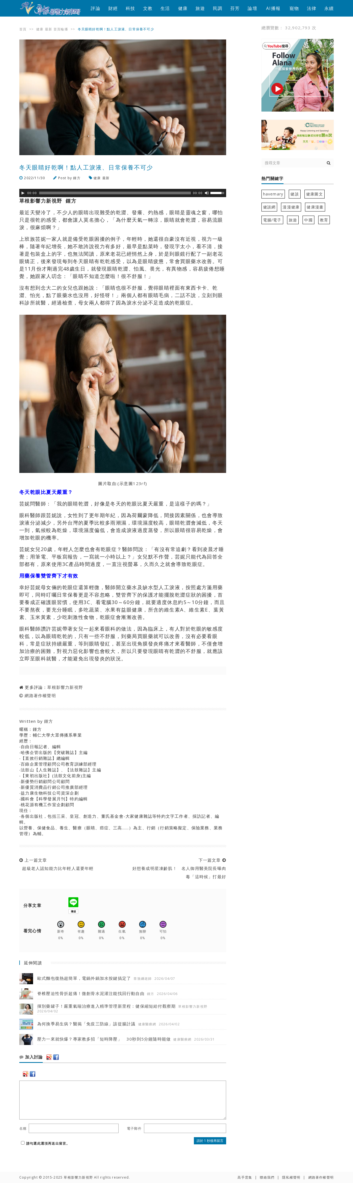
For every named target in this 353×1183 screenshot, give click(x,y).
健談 (294, 194)
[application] (122, 193)
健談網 (269, 207)
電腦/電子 (272, 220)
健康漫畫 (315, 207)
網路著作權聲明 (40, 695)
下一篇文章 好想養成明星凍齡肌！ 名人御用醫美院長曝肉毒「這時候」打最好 (177, 868)
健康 (183, 8)
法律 (311, 8)
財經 (113, 8)
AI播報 (273, 8)
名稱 (22, 1128)
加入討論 (31, 1057)
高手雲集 (244, 1177)
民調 (217, 8)
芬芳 (235, 8)
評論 (95, 8)
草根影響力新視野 (65, 687)
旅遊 (200, 8)
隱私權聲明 (291, 1177)
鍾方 (76, 178)
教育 (324, 220)
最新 (48, 29)
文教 (148, 8)
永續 (329, 8)
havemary (273, 194)
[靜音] (207, 193)
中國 (308, 220)
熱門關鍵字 (272, 178)
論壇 (252, 8)
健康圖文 (314, 194)
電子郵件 (134, 1128)
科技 (130, 8)
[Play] (23, 193)
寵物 (294, 8)
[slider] (115, 193)
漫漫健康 (291, 207)
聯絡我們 (267, 1177)
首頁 (22, 29)
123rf (139, 483)
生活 (165, 8)
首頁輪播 (61, 29)
